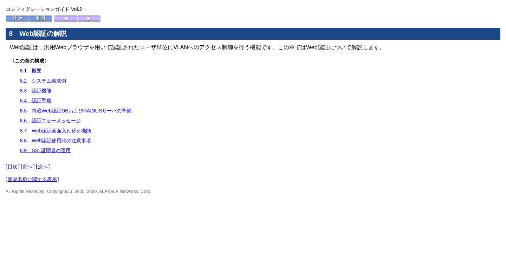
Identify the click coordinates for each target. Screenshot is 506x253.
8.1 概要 (30, 70)
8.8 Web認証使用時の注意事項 (55, 140)
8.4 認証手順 (35, 100)
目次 (13, 166)
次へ (43, 166)
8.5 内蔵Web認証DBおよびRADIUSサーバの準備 (75, 110)
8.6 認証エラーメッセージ (50, 120)
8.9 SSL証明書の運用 (45, 150)
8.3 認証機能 (35, 90)
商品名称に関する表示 (32, 179)
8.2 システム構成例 (43, 81)
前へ (28, 166)
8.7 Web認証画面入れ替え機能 (55, 131)
